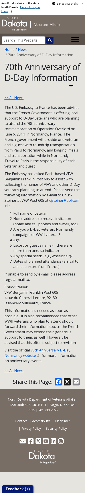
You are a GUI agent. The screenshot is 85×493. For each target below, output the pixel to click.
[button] (23, 442)
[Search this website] (49, 40)
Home (9, 49)
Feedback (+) (18, 488)
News (22, 49)
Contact (21, 421)
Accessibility (41, 421)
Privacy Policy (31, 428)
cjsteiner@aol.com (64, 200)
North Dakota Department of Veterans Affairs (41, 399)
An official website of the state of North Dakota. (21, 7)
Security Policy (56, 428)
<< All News (14, 97)
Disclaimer (62, 421)
